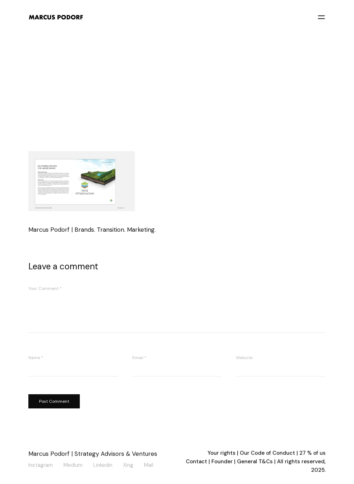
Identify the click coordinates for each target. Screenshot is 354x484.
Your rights (222, 453)
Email (139, 358)
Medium (73, 464)
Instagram (40, 464)
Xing (128, 464)
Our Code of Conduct (267, 453)
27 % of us (312, 453)
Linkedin (102, 464)
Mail (148, 464)
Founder (222, 462)
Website (244, 358)
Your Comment (45, 288)
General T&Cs (255, 462)
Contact (196, 462)
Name (35, 358)
